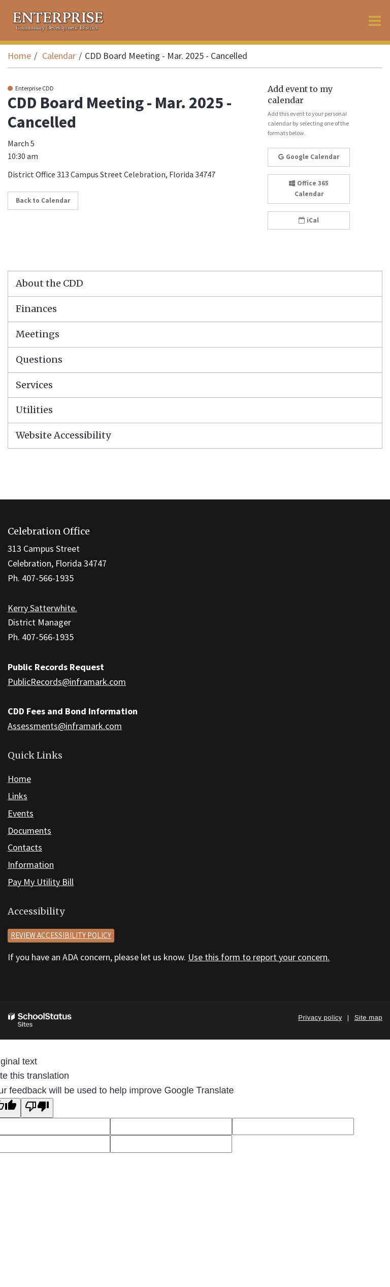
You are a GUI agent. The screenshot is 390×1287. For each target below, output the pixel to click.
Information (31, 864)
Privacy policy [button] (320, 1017)
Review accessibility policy (61, 935)
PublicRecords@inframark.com (67, 681)
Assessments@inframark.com (65, 726)
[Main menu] (375, 20)
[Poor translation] (37, 1108)
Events (21, 813)
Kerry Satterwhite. (42, 608)
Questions (39, 359)
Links (17, 796)
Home (19, 55)
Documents (29, 830)
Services (34, 385)
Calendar (59, 55)
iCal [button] (309, 220)
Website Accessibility (63, 435)
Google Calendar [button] (308, 156)
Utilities (34, 410)
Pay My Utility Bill (41, 882)
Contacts (25, 847)
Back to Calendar (43, 200)
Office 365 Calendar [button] (309, 188)
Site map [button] (368, 1017)
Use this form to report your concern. (259, 957)
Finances (36, 309)
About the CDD (49, 283)
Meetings (37, 334)
